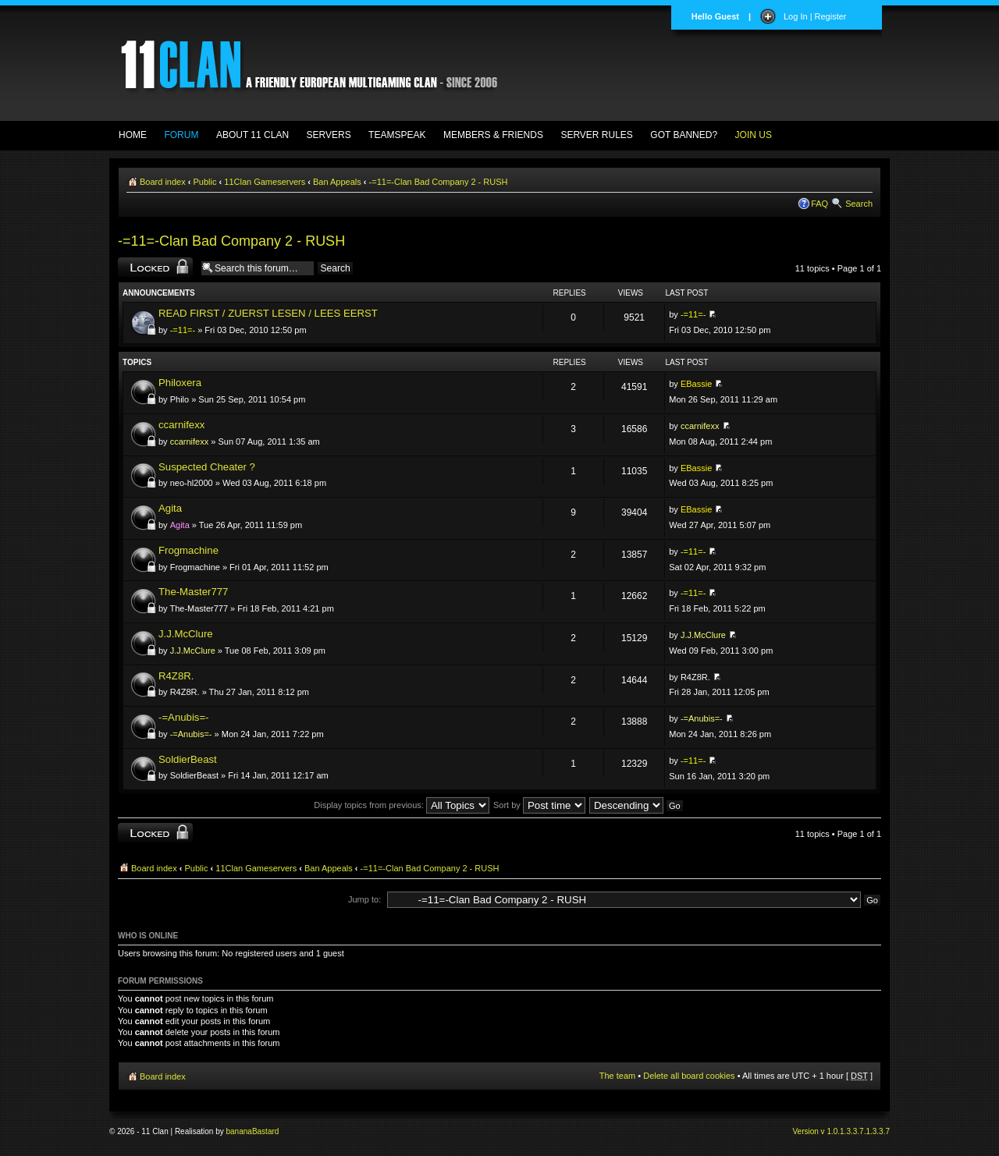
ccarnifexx (181, 425)
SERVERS (329, 134)
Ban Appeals (337, 181)
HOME (133, 134)
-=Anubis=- (183, 717)
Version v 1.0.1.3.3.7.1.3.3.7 (841, 1131)
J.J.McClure (185, 634)
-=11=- (182, 330)
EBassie (696, 383)
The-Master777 (193, 592)
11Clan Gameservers (264, 181)
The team (617, 1075)
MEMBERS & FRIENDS (493, 134)
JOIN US (753, 134)
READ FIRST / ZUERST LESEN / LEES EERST (268, 313)
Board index (163, 181)
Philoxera (179, 382)
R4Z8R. (176, 676)
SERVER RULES (596, 134)
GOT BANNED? (683, 134)
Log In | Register (815, 16)
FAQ (819, 203)
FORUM (181, 134)
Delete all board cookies (688, 1075)
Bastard (265, 1131)
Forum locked (155, 267)
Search (859, 203)
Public (205, 181)
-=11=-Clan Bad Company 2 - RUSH (438, 181)
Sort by (539, 805)
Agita (170, 508)
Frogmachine (188, 550)
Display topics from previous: (401, 805)
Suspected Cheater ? (206, 467)
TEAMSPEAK (396, 134)
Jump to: (364, 899)
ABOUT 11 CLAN (252, 134)
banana (239, 1131)
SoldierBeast (187, 759)
